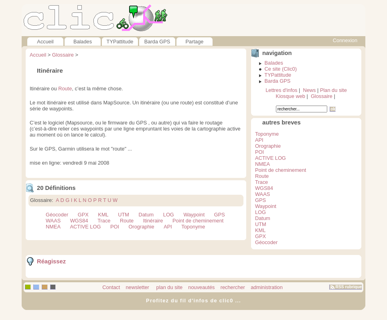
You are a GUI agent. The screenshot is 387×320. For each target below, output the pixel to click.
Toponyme (193, 227)
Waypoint (194, 215)
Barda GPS (157, 42)
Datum (146, 215)
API (168, 227)
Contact (111, 287)
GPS (219, 215)
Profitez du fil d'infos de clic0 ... (193, 301)
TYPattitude (120, 42)
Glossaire (63, 55)
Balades (82, 42)
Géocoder (57, 215)
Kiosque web (290, 96)
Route (65, 89)
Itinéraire (153, 221)
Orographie (141, 227)
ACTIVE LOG (85, 227)
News (309, 90)
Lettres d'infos (281, 90)
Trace (103, 221)
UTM (123, 215)
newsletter (137, 287)
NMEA (53, 227)
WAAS (53, 221)
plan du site (168, 287)
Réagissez (51, 261)
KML (103, 215)
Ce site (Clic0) (281, 69)
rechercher (233, 287)
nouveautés (201, 287)
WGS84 (79, 221)
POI (114, 227)
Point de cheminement (197, 221)
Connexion (345, 40)
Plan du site (333, 90)
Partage (195, 42)
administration (267, 287)
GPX (83, 215)
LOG (168, 215)
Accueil (45, 42)
